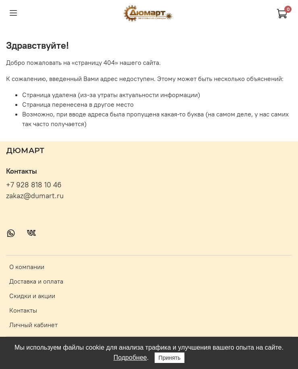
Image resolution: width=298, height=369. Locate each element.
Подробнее (130, 357)
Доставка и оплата (36, 281)
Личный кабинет (33, 325)
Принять (170, 357)
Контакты (23, 310)
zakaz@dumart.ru (35, 195)
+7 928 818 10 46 (34, 184)
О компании (26, 267)
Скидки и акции (32, 296)
